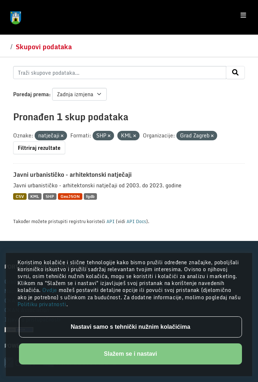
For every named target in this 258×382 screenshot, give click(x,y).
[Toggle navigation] (243, 15)
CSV (20, 196)
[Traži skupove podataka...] (119, 72)
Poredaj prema (31, 94)
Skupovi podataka (44, 47)
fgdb (90, 196)
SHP (50, 196)
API (110, 221)
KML (34, 196)
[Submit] (235, 72)
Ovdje (50, 290)
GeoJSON (70, 196)
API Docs (136, 221)
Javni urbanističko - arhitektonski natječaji (72, 174)
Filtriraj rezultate (39, 148)
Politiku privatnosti (41, 304)
